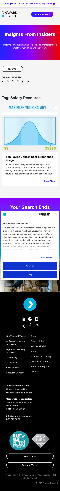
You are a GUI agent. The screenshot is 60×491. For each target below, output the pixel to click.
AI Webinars (12, 362)
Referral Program (40, 366)
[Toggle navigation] (56, 14)
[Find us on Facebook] (23, 81)
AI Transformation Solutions (15, 343)
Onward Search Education (19, 392)
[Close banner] (56, 214)
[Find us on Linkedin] (2, 81)
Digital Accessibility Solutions (15, 351)
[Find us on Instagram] (28, 81)
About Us (35, 351)
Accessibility (44, 475)
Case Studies (12, 367)
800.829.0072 (13, 419)
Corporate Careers (40, 361)
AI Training (11, 357)
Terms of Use (27, 475)
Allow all (30, 266)
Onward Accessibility (16, 389)
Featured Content (15, 372)
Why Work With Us (40, 346)
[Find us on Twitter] (18, 81)
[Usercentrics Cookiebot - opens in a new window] (38, 214)
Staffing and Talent (16, 336)
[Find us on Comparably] (8, 81)
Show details (46, 257)
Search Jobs (37, 341)
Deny (30, 274)
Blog (33, 336)
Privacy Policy (11, 475)
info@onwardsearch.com (19, 416)
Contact (35, 371)
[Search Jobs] (30, 456)
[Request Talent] (30, 465)
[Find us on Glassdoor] (13, 81)
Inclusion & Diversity (41, 356)
